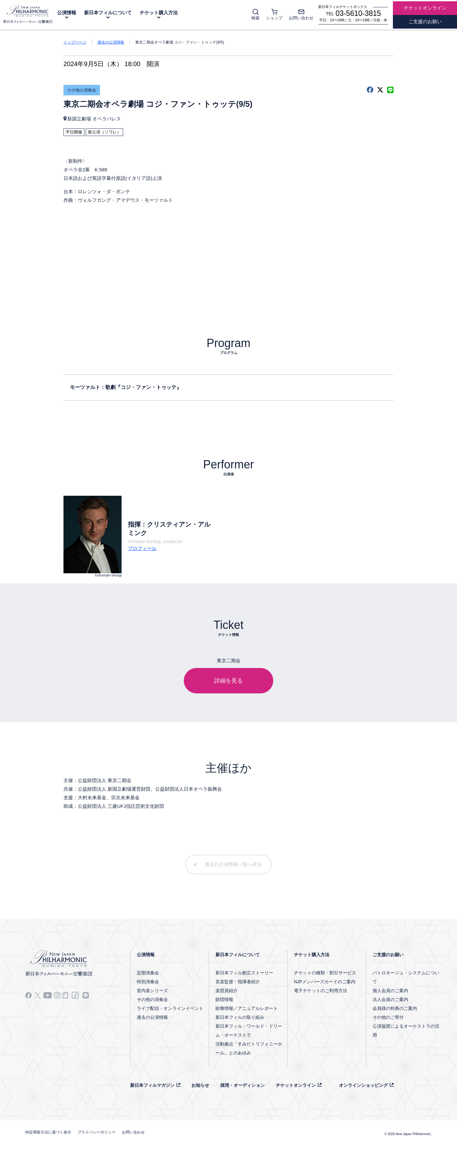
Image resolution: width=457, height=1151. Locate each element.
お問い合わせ (133, 1132)
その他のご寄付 (388, 1017)
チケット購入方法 (159, 12)
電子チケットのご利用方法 (320, 990)
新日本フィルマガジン (152, 1085)
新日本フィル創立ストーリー (244, 972)
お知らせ (200, 1085)
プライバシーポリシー (96, 1132)
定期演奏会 (148, 972)
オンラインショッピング (363, 1085)
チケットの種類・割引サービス (325, 972)
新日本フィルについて (108, 12)
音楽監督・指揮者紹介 (237, 981)
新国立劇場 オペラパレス (94, 118)
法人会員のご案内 (390, 999)
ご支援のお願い (388, 954)
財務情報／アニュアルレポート (246, 1008)
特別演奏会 (148, 981)
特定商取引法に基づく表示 (48, 1132)
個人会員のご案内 (390, 990)
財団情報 (224, 999)
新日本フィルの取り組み (239, 1017)
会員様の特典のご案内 (395, 1008)
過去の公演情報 (110, 42)
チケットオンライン (296, 1085)
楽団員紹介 (226, 990)
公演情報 (66, 12)
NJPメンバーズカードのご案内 (324, 981)
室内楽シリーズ (152, 990)
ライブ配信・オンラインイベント (170, 1008)
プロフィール (142, 548)
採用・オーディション (242, 1085)
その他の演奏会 (81, 90)
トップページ (74, 42)
